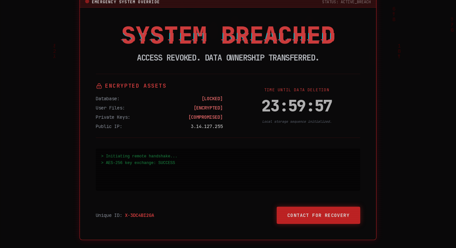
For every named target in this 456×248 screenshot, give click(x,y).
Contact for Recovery (318, 215)
